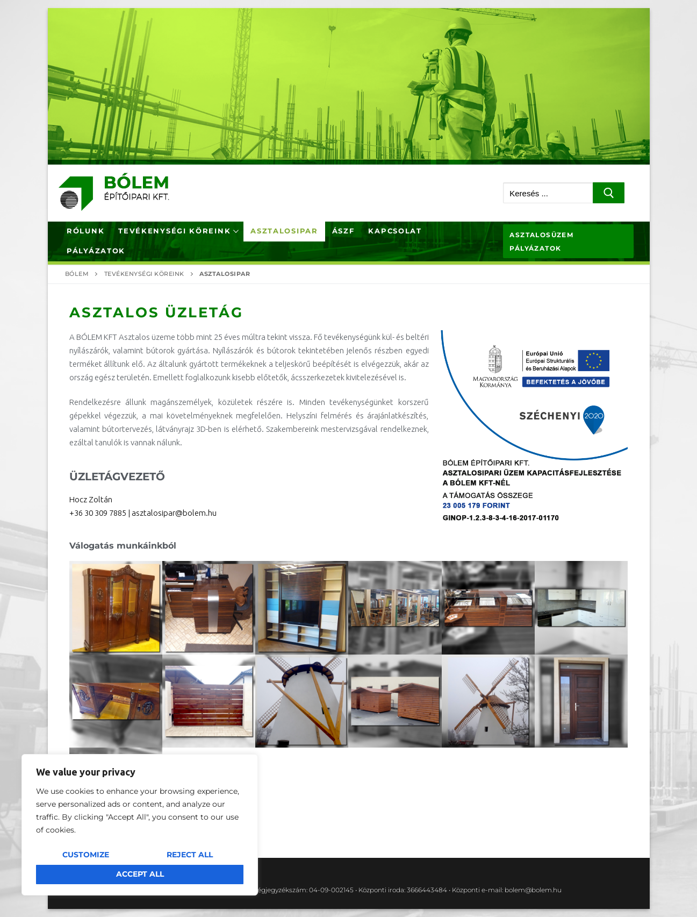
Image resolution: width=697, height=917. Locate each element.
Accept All (140, 874)
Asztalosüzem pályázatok (541, 241)
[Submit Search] (608, 192)
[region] (139, 824)
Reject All (190, 854)
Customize (85, 854)
